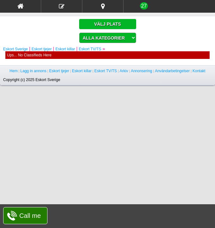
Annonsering (141, 71)
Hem (13, 71)
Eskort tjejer (42, 49)
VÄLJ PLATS (107, 24)
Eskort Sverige (15, 49)
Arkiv (124, 71)
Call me (30, 215)
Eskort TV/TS (90, 49)
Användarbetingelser (172, 71)
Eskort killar (65, 49)
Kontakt (199, 71)
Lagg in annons (33, 71)
